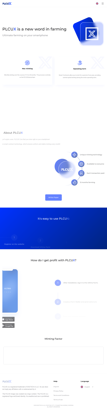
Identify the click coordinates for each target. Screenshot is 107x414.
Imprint (56, 387)
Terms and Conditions (61, 395)
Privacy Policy (58, 391)
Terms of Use (58, 400)
